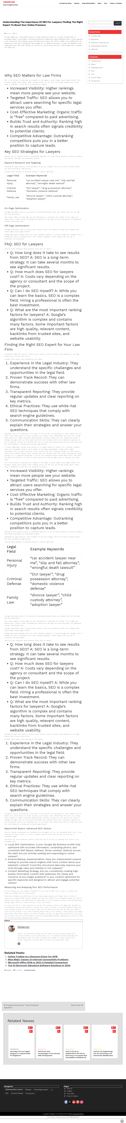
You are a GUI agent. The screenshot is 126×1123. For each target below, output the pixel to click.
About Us (69, 1093)
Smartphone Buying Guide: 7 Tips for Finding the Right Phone (21, 1006)
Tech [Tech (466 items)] (6, 1098)
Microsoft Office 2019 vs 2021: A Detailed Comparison (38, 962)
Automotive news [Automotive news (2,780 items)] (14, 1094)
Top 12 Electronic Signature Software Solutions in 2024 (39, 965)
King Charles (94, 39)
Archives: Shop (76, 1005)
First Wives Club (95, 36)
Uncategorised (95, 81)
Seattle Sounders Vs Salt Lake (99, 46)
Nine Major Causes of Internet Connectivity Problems (38, 959)
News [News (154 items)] (52, 1094)
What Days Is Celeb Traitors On (100, 43)
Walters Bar (94, 49)
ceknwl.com (9, 2)
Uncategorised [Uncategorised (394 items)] (30, 1098)
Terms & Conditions (72, 1101)
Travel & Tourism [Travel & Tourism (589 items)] (17, 1098)
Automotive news (65, 3)
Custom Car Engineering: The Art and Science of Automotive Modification (103, 1058)
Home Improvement (88, 3)
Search (118, 23)
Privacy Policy (70, 1098)
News (99, 3)
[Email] (19, 943)
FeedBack (69, 1096)
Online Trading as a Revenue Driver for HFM (32, 956)
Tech (105, 3)
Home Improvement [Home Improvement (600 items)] (41, 1094)
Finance (76, 3)
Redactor (24, 927)
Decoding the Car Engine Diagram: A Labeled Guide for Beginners (20, 1058)
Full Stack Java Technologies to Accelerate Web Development (49, 1058)
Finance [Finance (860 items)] (28, 1094)
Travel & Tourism (116, 3)
